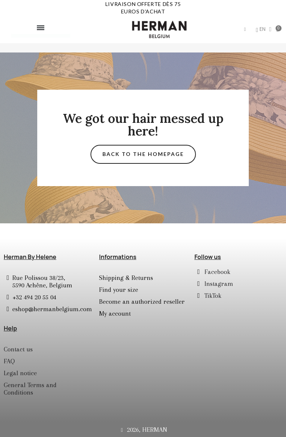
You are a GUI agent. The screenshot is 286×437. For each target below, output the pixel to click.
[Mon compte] (251, 30)
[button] (238, 29)
